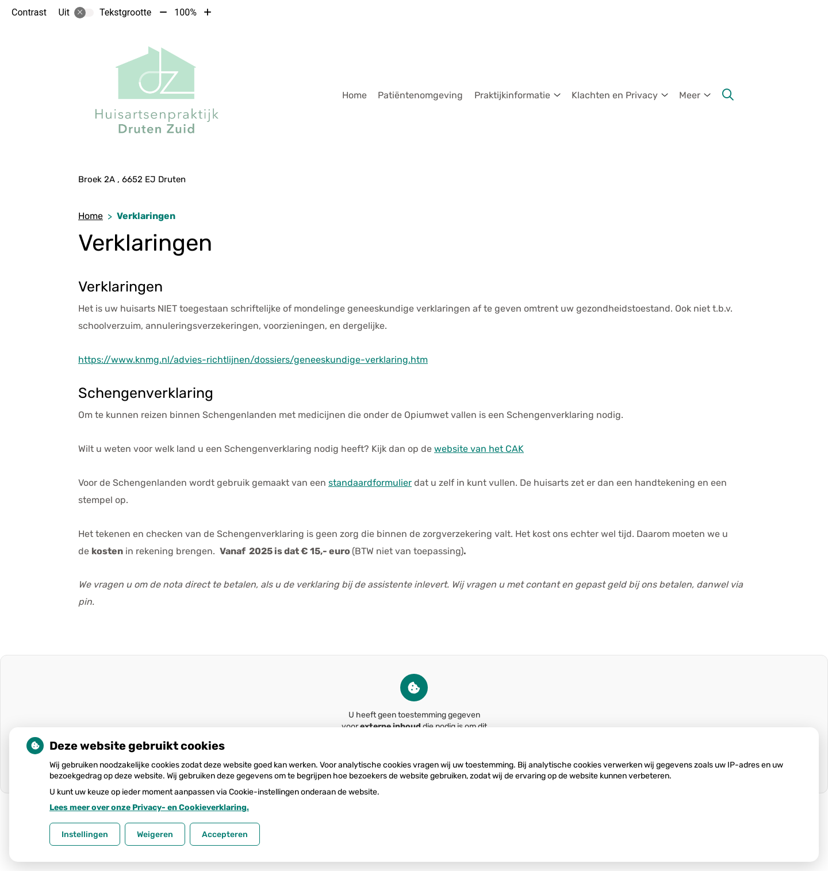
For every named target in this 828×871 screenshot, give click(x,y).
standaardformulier (370, 482)
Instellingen (85, 834)
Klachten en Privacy (615, 95)
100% (185, 12)
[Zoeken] (728, 95)
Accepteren (225, 834)
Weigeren (155, 834)
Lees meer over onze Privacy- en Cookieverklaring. (149, 807)
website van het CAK (479, 448)
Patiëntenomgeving (420, 95)
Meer (689, 95)
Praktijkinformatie (512, 95)
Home (354, 95)
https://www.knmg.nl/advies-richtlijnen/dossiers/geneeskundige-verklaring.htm (253, 359)
